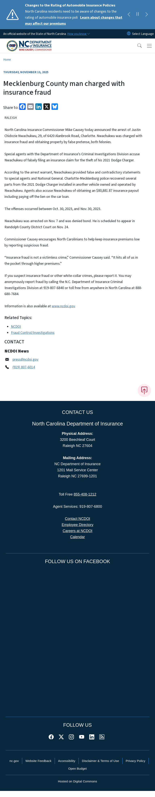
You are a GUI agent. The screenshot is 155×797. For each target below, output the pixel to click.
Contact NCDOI (77, 519)
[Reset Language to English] (129, 34)
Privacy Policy (135, 761)
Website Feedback (38, 761)
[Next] (146, 14)
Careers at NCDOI (77, 531)
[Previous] (128, 14)
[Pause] (137, 14)
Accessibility (66, 761)
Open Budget (77, 768)
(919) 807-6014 (24, 367)
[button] (137, 46)
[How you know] (78, 34)
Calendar (77, 537)
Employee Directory (77, 525)
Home (7, 59)
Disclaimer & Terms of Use (100, 761)
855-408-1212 (85, 494)
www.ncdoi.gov (63, 306)
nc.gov (14, 761)
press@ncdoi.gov (25, 359)
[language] (143, 34)
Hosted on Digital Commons (77, 781)
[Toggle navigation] (149, 46)
